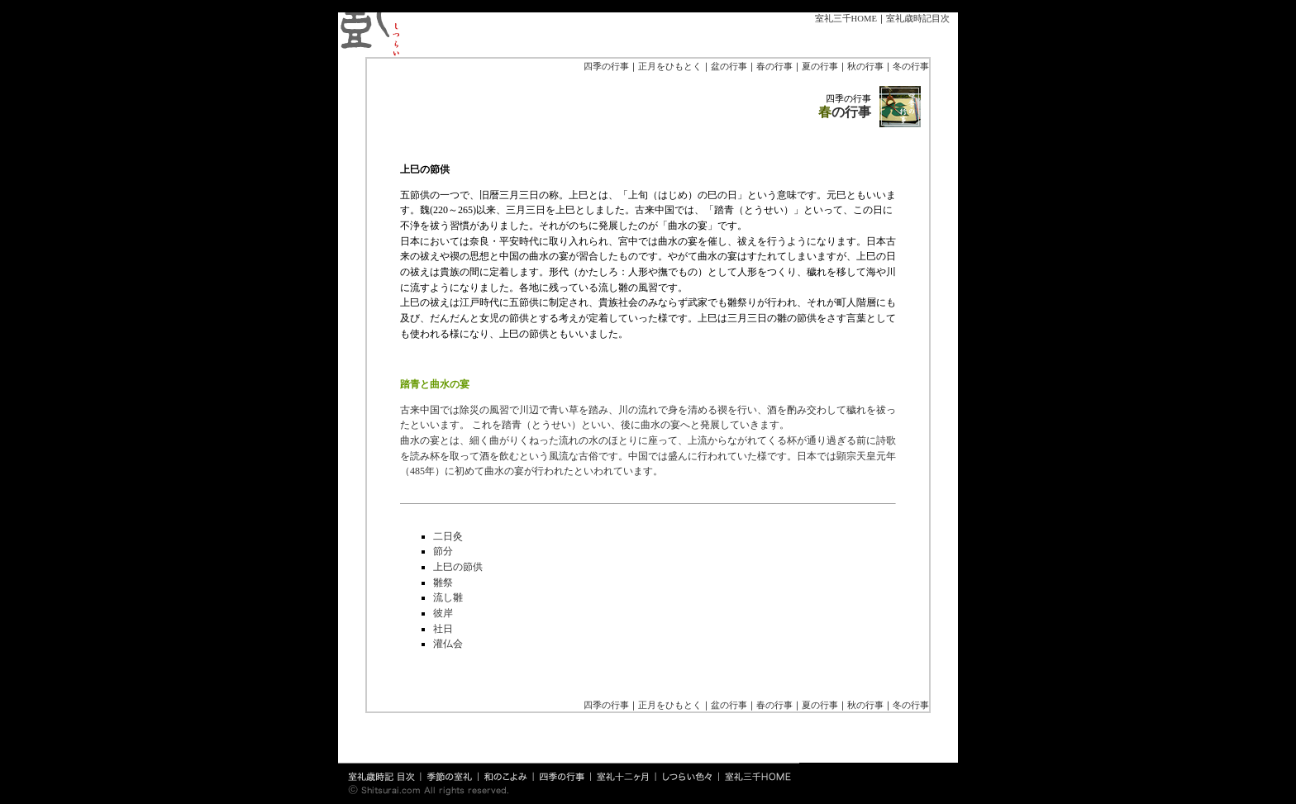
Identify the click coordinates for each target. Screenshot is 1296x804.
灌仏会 (448, 643)
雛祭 (443, 582)
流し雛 (448, 597)
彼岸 (443, 613)
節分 (443, 551)
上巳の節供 (458, 567)
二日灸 (448, 536)
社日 (443, 629)
